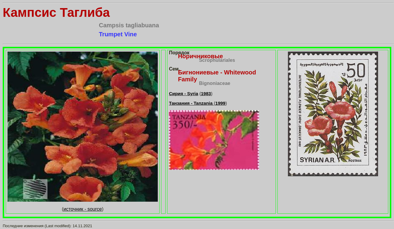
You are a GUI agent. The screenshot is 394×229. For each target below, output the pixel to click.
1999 (220, 103)
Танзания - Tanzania (191, 103)
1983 (206, 93)
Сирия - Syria (183, 93)
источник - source (82, 209)
